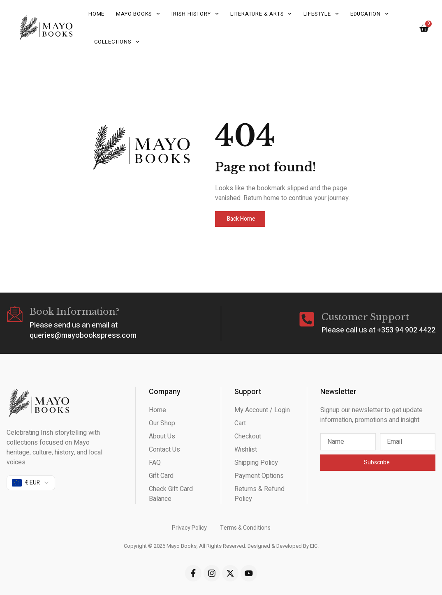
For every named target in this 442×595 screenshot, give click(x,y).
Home (96, 14)
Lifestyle (321, 14)
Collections (116, 42)
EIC (313, 546)
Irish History (195, 14)
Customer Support (365, 317)
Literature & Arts (261, 14)
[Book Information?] (15, 314)
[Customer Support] (307, 319)
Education (369, 14)
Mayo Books (138, 14)
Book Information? (74, 311)
